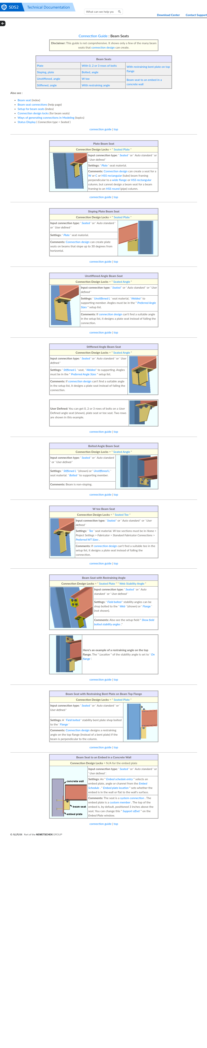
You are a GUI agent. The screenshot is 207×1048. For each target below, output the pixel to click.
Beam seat (24, 100)
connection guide (100, 129)
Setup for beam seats (31, 108)
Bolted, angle (90, 72)
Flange (147, 606)
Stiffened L (70, 369)
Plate (40, 65)
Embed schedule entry (119, 779)
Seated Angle (121, 281)
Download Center (168, 15)
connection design (103, 47)
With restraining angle (96, 85)
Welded (135, 298)
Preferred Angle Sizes (83, 374)
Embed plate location (116, 787)
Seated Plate (122, 149)
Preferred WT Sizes (87, 539)
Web (122, 606)
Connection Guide (93, 36)
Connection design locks (33, 113)
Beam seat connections (32, 104)
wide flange (119, 180)
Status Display (27, 122)
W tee (86, 78)
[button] (119, 12)
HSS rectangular (111, 175)
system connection (132, 798)
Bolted (73, 475)
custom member (120, 802)
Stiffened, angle (47, 85)
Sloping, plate (45, 72)
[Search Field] (103, 12)
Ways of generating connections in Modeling (46, 117)
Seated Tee (122, 514)
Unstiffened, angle (48, 78)
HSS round (113, 188)
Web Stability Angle (131, 583)
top (116, 129)
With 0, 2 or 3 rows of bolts (99, 65)
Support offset (131, 811)
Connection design (116, 171)
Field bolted (114, 602)
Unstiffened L (102, 298)
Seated (124, 155)
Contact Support (196, 15)
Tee (91, 530)
